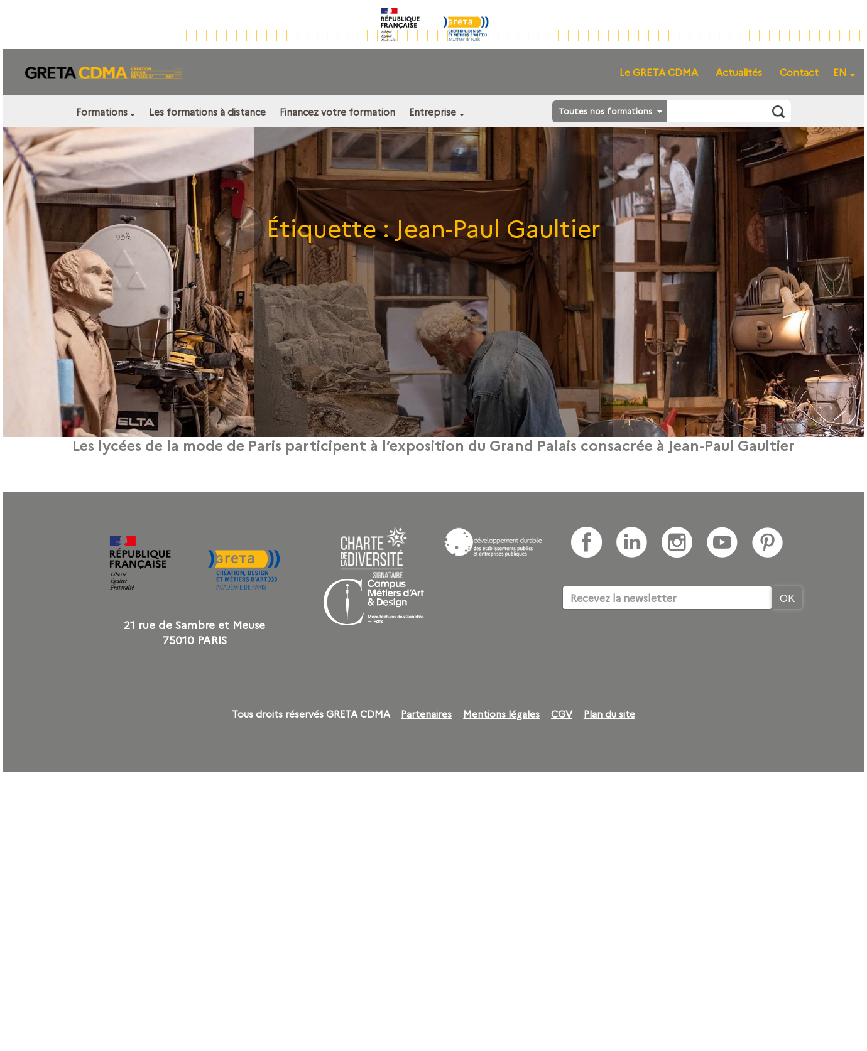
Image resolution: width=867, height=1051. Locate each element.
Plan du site (609, 714)
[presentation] (657, 647)
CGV (561, 714)
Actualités (739, 71)
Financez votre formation (337, 111)
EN (840, 71)
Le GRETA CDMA (658, 71)
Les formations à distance (207, 111)
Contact (799, 71)
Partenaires (426, 714)
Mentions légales (501, 714)
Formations (102, 111)
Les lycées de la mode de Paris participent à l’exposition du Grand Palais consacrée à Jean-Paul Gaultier (433, 444)
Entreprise (432, 111)
